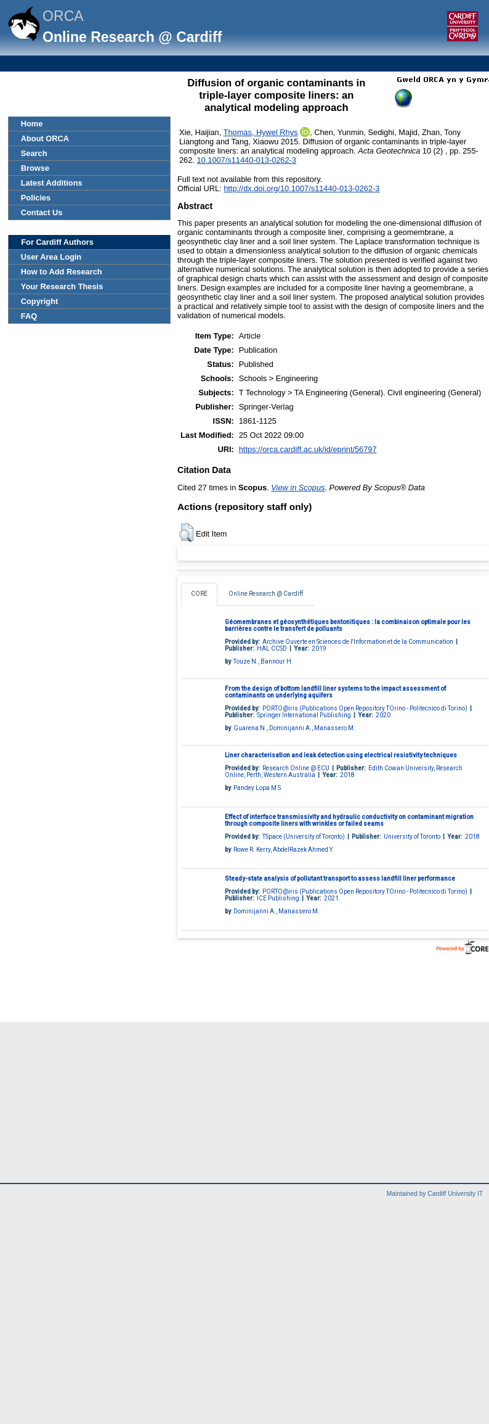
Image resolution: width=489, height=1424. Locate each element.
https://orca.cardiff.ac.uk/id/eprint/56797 (308, 449)
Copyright (39, 301)
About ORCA (45, 138)
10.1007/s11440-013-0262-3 (246, 160)
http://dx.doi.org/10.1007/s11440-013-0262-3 (301, 188)
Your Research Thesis (62, 286)
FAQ (29, 316)
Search (34, 153)
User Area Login (51, 256)
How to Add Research (61, 271)
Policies (36, 197)
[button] (186, 533)
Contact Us (42, 212)
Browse (35, 168)
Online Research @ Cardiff (265, 593)
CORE (199, 593)
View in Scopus (298, 487)
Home (32, 123)
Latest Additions (52, 182)
